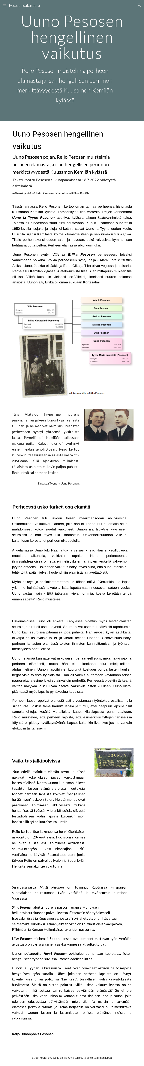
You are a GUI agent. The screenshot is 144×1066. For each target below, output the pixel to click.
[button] (4, 5)
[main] (71, 60)
